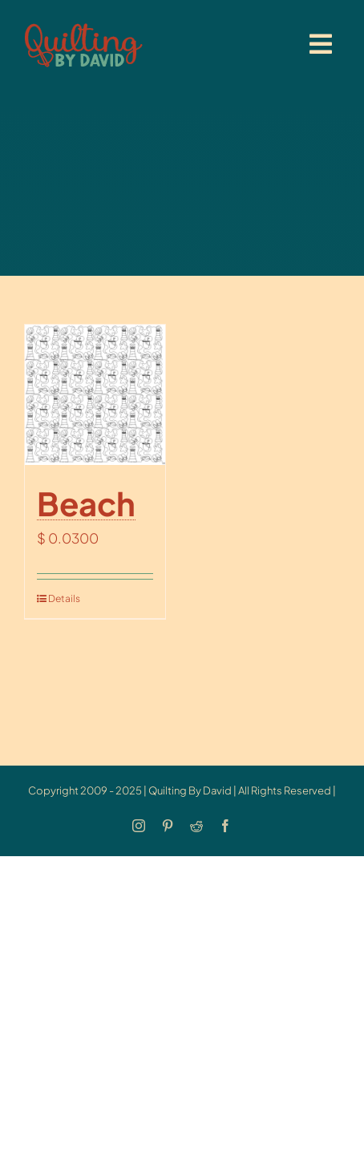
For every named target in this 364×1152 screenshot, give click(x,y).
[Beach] (95, 395)
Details (64, 598)
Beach (86, 503)
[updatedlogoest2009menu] (83, 24)
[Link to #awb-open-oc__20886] (320, 44)
